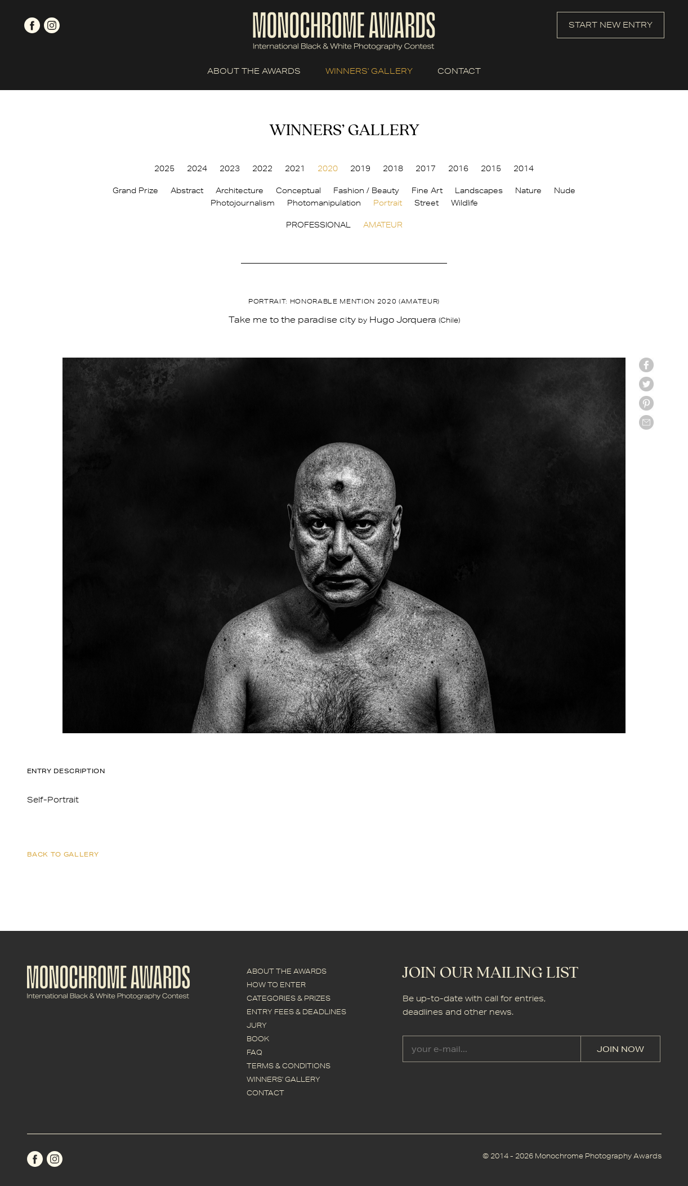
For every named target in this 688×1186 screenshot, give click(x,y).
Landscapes (479, 190)
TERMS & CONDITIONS (288, 1066)
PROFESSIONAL (318, 225)
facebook (32, 25)
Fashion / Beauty (366, 190)
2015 (491, 168)
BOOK (258, 1039)
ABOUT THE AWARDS (254, 71)
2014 (523, 168)
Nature (528, 190)
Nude (564, 190)
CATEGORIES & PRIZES (288, 998)
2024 (197, 168)
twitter (646, 384)
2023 (230, 168)
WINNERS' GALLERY (369, 71)
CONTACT (459, 71)
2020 (328, 168)
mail (646, 422)
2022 (262, 168)
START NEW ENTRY (611, 25)
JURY (257, 1025)
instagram (52, 25)
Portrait (387, 203)
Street (426, 203)
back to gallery (63, 854)
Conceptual (298, 190)
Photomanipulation (324, 203)
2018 (393, 168)
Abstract (187, 190)
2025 (164, 168)
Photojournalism (243, 203)
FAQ (254, 1052)
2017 (426, 168)
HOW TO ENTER (276, 984)
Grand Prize (135, 190)
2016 (458, 168)
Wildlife (464, 203)
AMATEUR (383, 225)
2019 (360, 168)
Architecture (239, 190)
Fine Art (427, 190)
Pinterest (646, 403)
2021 (295, 168)
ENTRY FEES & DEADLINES (296, 1011)
